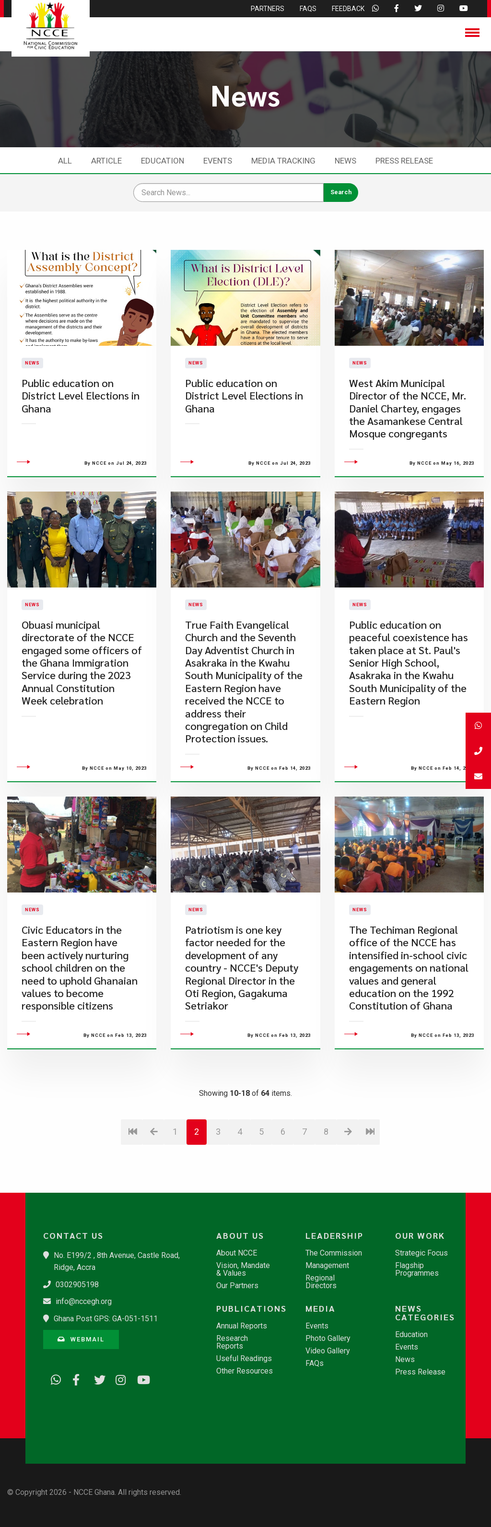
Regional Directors (321, 1282)
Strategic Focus (421, 1253)
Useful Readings (244, 1359)
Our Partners (237, 1286)
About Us (240, 1235)
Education (162, 160)
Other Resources (244, 1371)
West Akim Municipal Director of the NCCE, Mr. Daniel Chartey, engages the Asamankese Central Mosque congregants (407, 432)
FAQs (314, 1363)
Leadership (334, 1235)
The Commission (333, 1253)
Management (327, 1265)
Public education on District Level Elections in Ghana (81, 419)
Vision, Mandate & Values (243, 1269)
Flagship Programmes (417, 1269)
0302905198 (77, 1284)
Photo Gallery (328, 1338)
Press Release (404, 160)
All (65, 160)
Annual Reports (241, 1326)
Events (217, 160)
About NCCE (236, 1253)
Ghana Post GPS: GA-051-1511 (106, 1318)
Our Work (420, 1235)
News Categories (425, 1312)
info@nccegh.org (84, 1301)
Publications (249, 1308)
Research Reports (232, 1342)
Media (320, 1308)
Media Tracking (283, 160)
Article (106, 160)
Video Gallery (327, 1351)
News (345, 160)
